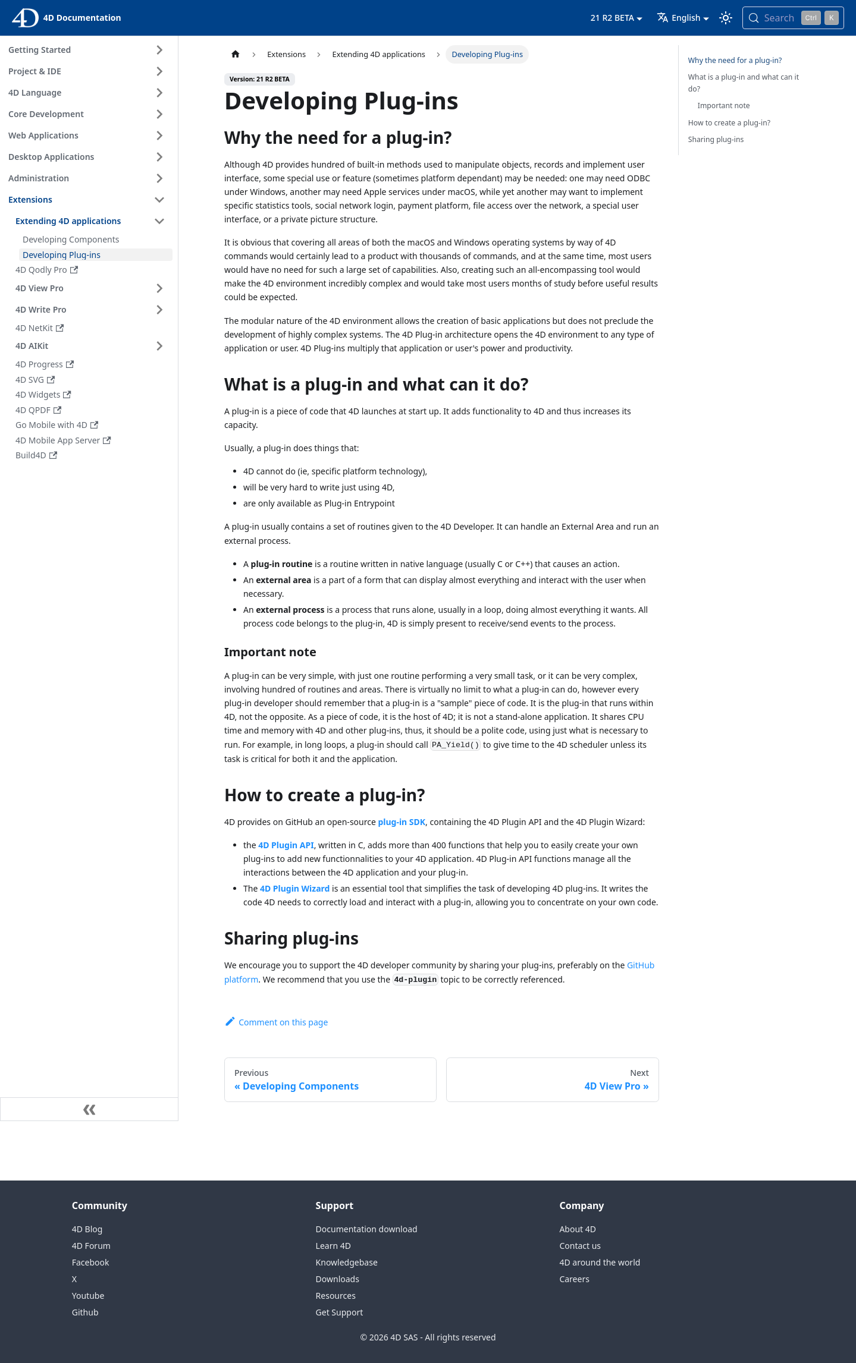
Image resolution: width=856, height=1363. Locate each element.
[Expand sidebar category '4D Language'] (159, 92)
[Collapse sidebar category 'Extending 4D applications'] (159, 221)
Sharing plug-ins (716, 139)
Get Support (339, 1312)
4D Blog (87, 1229)
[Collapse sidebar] (89, 1109)
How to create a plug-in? (729, 123)
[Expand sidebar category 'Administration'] (159, 178)
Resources (336, 1295)
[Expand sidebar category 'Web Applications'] (159, 135)
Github (85, 1312)
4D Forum (91, 1245)
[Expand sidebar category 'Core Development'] (159, 114)
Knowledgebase (347, 1262)
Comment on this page (276, 1022)
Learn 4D (333, 1245)
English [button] (678, 17)
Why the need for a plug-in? (735, 60)
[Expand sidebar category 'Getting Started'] (159, 49)
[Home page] (235, 54)
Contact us (580, 1245)
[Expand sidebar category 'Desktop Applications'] (159, 156)
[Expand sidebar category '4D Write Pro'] (159, 309)
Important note (724, 105)
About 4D (577, 1229)
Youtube (88, 1295)
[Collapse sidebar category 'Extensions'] (159, 199)
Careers (574, 1279)
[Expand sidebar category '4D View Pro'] (159, 288)
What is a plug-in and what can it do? (743, 83)
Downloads (337, 1279)
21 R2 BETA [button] (612, 17)
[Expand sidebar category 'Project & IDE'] (159, 71)
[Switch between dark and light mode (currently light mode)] (725, 17)
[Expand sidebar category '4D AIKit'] (159, 345)
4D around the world (599, 1262)
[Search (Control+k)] (793, 18)
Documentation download (367, 1229)
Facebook (90, 1262)
